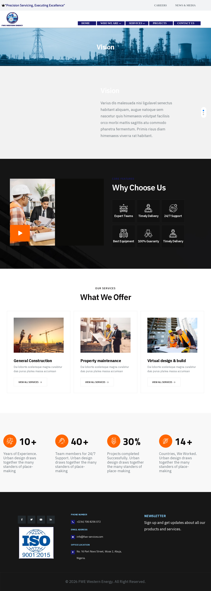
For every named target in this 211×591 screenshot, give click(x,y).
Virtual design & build (166, 360)
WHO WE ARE (109, 23)
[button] (203, 110)
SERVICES (135, 23)
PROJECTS (160, 23)
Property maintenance (100, 360)
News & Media (185, 5)
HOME (85, 23)
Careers (160, 5)
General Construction (33, 360)
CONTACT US (185, 23)
